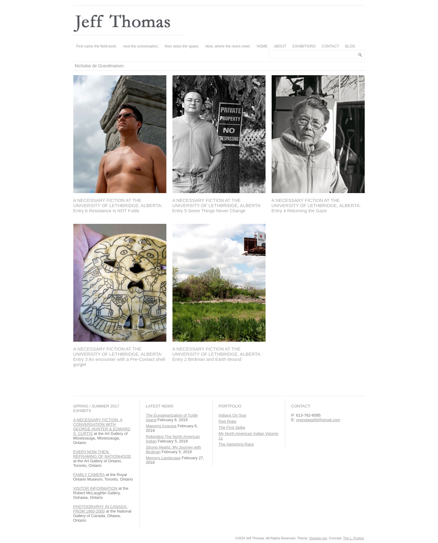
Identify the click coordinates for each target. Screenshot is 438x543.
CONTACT (330, 46)
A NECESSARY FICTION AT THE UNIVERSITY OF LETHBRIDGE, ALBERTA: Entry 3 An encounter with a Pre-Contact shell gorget (119, 356)
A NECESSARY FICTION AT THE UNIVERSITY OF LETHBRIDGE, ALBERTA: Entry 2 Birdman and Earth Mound (217, 354)
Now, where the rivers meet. (228, 46)
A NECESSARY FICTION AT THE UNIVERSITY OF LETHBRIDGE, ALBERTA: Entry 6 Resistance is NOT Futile (117, 205)
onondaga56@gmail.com (318, 420)
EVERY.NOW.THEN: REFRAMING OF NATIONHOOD (102, 454)
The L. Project (353, 538)
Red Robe (228, 421)
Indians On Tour (233, 415)
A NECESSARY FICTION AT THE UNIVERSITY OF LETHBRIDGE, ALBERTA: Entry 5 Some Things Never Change (217, 205)
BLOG (350, 46)
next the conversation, (141, 46)
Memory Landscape (163, 458)
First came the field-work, (96, 46)
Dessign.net (318, 538)
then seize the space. (182, 46)
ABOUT (280, 46)
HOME (262, 46)
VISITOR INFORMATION (95, 488)
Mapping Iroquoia (161, 426)
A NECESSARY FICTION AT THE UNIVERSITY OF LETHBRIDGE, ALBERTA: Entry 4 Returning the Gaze (316, 205)
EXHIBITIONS (303, 46)
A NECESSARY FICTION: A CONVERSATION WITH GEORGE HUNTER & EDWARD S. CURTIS (101, 427)
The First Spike (232, 427)
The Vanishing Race (236, 444)
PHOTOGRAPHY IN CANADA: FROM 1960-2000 (100, 508)
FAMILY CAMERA (89, 474)
